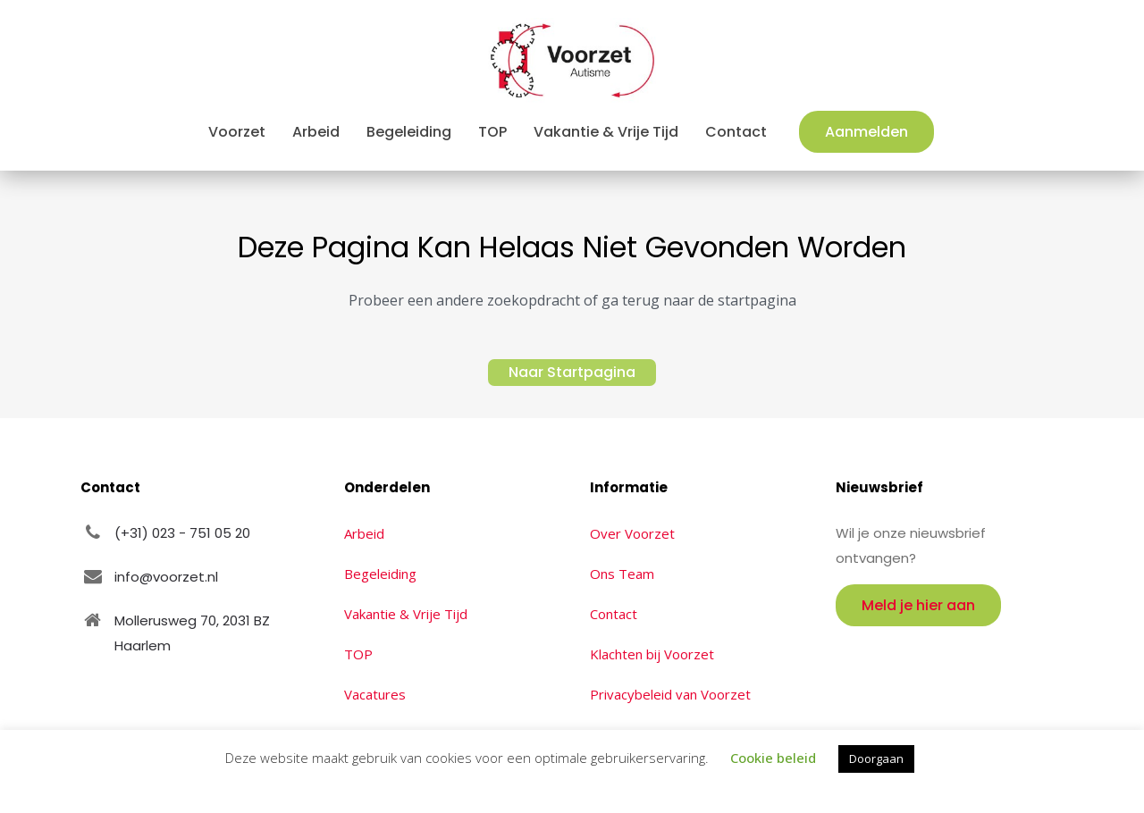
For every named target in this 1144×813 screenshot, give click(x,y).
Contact (613, 614)
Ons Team (622, 574)
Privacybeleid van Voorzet (670, 694)
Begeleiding (380, 574)
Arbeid (364, 533)
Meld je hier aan (918, 605)
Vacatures (375, 694)
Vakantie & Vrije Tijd (405, 614)
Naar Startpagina (572, 372)
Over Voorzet (632, 533)
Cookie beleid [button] (773, 758)
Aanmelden (866, 132)
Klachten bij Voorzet (652, 654)
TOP (358, 654)
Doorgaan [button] (876, 758)
